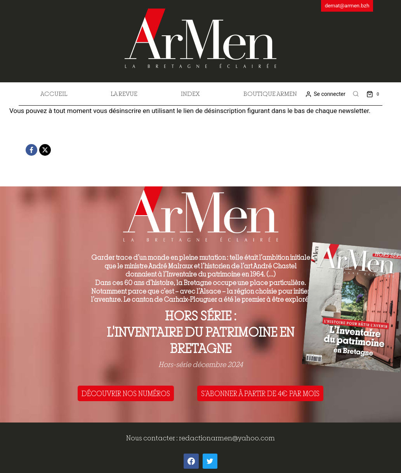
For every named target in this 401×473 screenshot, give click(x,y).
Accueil (53, 93)
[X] (45, 150)
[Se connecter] (325, 94)
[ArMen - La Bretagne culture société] (200, 38)
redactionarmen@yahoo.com (227, 437)
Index (190, 93)
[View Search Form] (356, 94)
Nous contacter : (152, 437)
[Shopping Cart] (374, 93)
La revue (124, 93)
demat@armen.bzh (347, 5)
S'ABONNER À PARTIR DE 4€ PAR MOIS (260, 393)
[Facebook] (31, 150)
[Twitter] (210, 461)
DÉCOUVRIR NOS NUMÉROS (126, 393)
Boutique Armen (270, 93)
